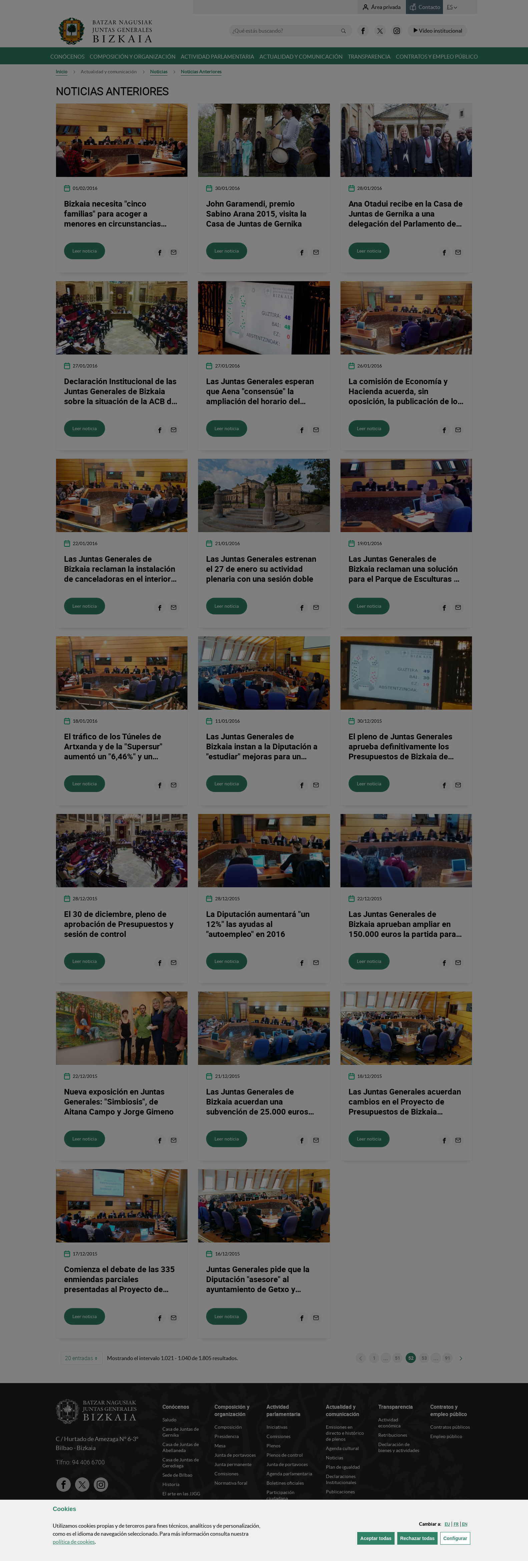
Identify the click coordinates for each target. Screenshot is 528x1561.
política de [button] (74, 1542)
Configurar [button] (456, 1538)
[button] (447, 1524)
